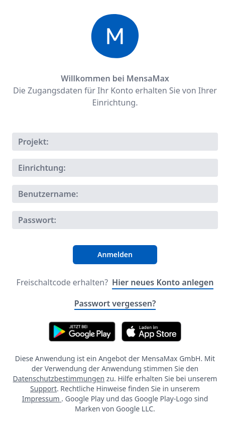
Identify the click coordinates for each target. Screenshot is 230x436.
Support (43, 388)
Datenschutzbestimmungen (59, 378)
